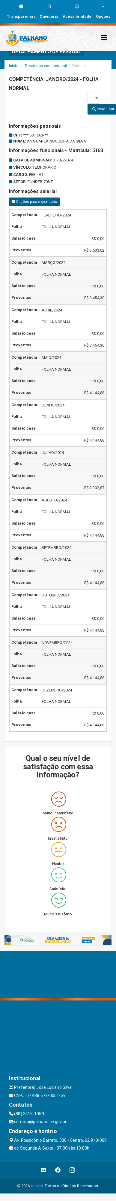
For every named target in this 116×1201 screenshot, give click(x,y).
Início (14, 65)
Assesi (37, 1186)
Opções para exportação (34, 202)
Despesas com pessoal (46, 65)
